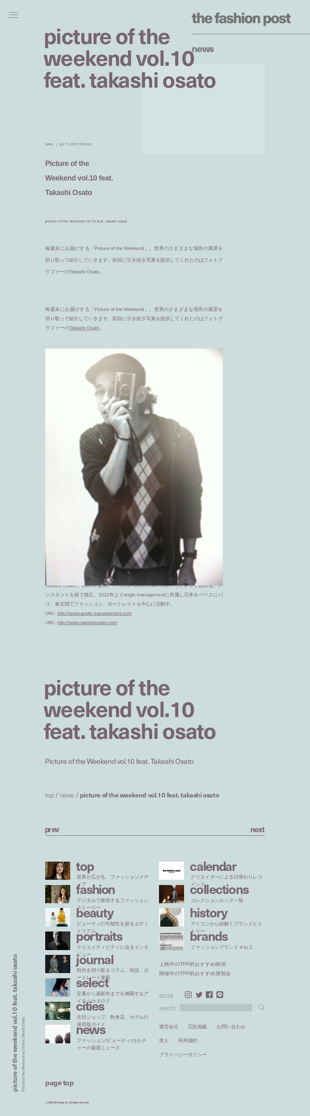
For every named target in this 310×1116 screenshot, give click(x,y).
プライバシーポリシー (183, 1054)
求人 (164, 1040)
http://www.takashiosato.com (87, 622)
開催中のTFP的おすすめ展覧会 (195, 973)
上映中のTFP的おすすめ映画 (192, 964)
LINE (219, 994)
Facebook (209, 994)
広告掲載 (197, 1026)
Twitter (199, 994)
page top (59, 1082)
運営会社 (168, 1026)
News (203, 48)
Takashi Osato (84, 328)
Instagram (188, 994)
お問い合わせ (231, 1026)
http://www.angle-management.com (94, 613)
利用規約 (188, 1040)
